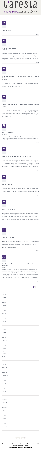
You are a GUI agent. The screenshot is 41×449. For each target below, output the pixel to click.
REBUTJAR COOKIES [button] (13, 447)
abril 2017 (4, 421)
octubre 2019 (4, 343)
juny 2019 (4, 351)
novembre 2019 (5, 340)
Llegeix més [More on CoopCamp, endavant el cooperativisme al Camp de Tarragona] (37, 281)
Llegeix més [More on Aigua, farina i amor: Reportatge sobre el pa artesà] (37, 170)
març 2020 (4, 332)
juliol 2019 (4, 348)
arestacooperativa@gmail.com (20, 439)
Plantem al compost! (8, 237)
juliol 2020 (4, 321)
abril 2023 (4, 302)
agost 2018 (4, 378)
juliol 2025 (4, 294)
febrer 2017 (4, 426)
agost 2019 (4, 345)
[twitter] (19, 438)
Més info (26, 445)
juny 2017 (4, 415)
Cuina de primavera (8, 133)
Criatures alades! (7, 184)
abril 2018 (4, 388)
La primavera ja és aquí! (9, 48)
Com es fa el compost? (9, 209)
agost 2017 (4, 410)
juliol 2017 (4, 413)
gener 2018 (4, 396)
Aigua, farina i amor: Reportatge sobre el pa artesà (17, 156)
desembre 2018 (5, 367)
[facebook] (16, 438)
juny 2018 (4, 383)
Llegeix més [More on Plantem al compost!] (37, 250)
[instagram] (22, 438)
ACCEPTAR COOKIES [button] (28, 447)
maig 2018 (4, 386)
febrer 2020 (4, 334)
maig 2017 (4, 418)
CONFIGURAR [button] (20, 447)
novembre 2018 (5, 369)
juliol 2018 (4, 380)
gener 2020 (4, 337)
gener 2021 (4, 313)
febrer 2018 (4, 394)
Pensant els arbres (7, 30)
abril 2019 (4, 356)
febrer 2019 (4, 361)
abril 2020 (4, 329)
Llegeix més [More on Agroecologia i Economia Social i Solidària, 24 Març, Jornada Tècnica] (37, 119)
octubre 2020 (4, 316)
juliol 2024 (4, 299)
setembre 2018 (5, 375)
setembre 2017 (5, 407)
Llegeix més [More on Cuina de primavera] (37, 142)
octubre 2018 (4, 372)
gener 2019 (4, 364)
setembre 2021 (5, 305)
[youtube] (24, 438)
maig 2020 (4, 326)
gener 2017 (4, 429)
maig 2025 (4, 297)
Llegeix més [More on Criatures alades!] (37, 195)
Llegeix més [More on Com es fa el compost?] (37, 223)
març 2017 (4, 423)
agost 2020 (4, 318)
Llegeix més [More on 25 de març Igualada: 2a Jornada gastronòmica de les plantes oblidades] (37, 90)
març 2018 (4, 391)
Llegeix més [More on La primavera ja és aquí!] (37, 62)
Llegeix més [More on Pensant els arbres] (37, 34)
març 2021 (4, 310)
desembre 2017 (5, 399)
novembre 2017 (5, 402)
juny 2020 (4, 324)
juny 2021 (4, 308)
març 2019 (4, 359)
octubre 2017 (4, 404)
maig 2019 (4, 353)
